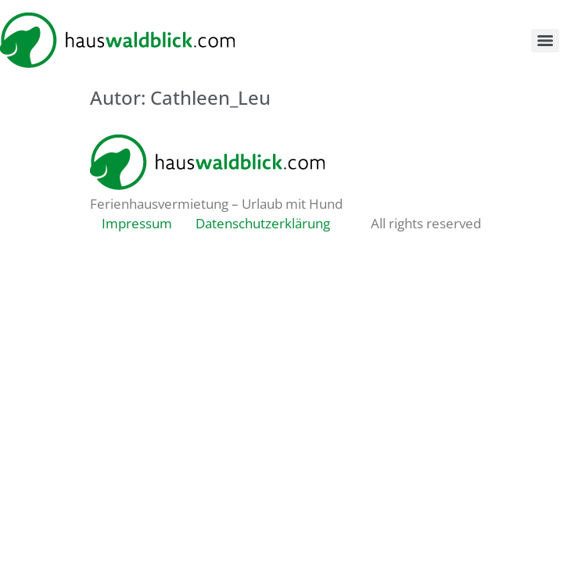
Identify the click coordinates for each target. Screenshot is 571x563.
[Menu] (545, 40)
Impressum (137, 223)
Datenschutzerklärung (263, 223)
